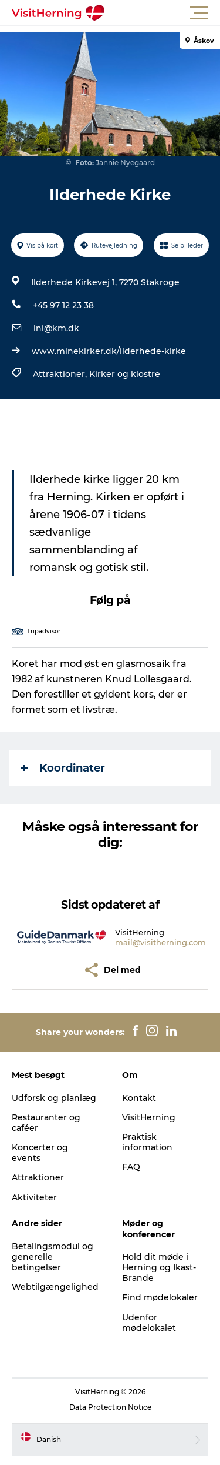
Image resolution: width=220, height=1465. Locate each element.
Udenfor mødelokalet (149, 1322)
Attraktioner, (61, 374)
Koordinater (63, 768)
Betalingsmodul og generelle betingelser (52, 1257)
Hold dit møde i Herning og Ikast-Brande (159, 1267)
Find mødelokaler (160, 1297)
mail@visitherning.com (160, 942)
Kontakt (139, 1098)
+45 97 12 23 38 (63, 305)
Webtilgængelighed (55, 1287)
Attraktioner (38, 1177)
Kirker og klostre (124, 374)
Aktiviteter (34, 1197)
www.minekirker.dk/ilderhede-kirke (109, 351)
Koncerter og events (40, 1152)
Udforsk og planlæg (54, 1098)
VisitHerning (148, 1117)
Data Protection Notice (110, 1407)
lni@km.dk (56, 328)
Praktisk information (147, 1142)
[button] (162, 13)
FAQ (131, 1167)
